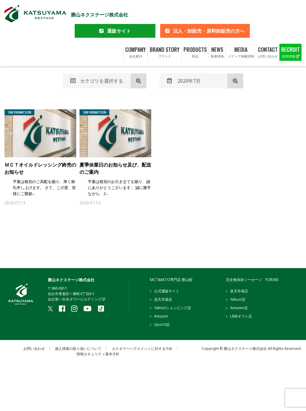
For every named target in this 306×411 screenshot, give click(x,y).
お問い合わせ (34, 349)
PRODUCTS (195, 33)
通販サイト (119, 12)
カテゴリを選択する (96, 81)
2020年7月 (184, 81)
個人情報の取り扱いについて (78, 349)
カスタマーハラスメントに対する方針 (142, 349)
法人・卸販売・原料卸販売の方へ (209, 12)
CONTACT (268, 33)
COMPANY (135, 33)
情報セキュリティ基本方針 (98, 354)
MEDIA (241, 33)
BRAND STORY (165, 33)
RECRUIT (290, 33)
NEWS (217, 33)
